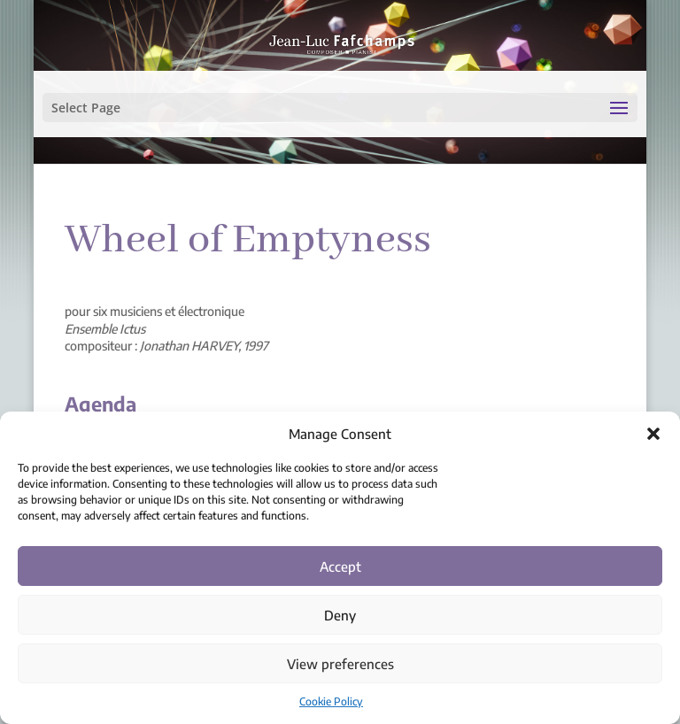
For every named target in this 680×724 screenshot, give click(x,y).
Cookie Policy (331, 701)
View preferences (340, 664)
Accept (340, 566)
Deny (340, 615)
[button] (653, 434)
